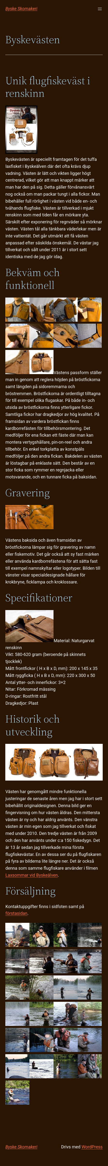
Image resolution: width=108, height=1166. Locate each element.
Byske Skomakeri (21, 8)
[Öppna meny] (100, 9)
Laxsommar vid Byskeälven (31, 875)
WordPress (91, 1146)
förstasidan (16, 913)
